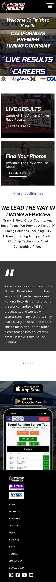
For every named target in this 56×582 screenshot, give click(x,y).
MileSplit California (27, 194)
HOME (12, 504)
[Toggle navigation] (50, 6)
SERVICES (14, 539)
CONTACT (14, 553)
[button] (23, 363)
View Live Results (18, 125)
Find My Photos (17, 172)
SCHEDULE (14, 518)
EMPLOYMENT (16, 560)
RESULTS (14, 525)
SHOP (12, 546)
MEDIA (12, 532)
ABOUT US (14, 511)
